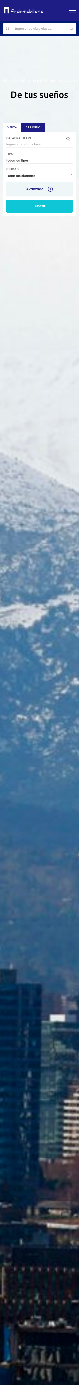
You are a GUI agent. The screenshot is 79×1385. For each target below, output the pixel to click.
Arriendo (32, 127)
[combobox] (39, 159)
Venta (12, 127)
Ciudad (12, 169)
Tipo (10, 154)
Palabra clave (19, 138)
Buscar (39, 206)
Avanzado (34, 189)
